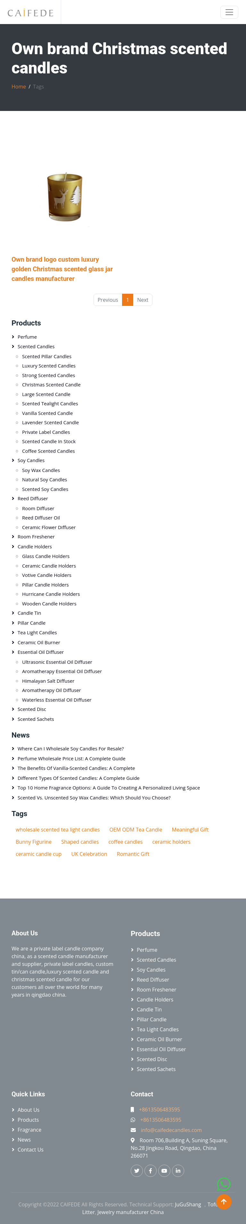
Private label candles (46, 432)
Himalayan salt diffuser (48, 681)
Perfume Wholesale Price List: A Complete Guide (72, 758)
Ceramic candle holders (49, 565)
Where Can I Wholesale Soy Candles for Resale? (71, 748)
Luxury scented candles (49, 365)
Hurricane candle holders (51, 594)
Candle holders (35, 546)
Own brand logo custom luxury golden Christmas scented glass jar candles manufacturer (62, 269)
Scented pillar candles (46, 356)
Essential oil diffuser (41, 652)
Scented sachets (36, 719)
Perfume (27, 336)
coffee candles (125, 841)
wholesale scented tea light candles (58, 829)
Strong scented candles (48, 375)
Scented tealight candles (50, 403)
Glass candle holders (46, 556)
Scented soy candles (45, 489)
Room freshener (36, 536)
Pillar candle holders (45, 584)
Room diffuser (38, 508)
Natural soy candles (44, 479)
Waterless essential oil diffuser (57, 699)
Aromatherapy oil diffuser (51, 690)
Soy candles (31, 460)
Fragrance (29, 1129)
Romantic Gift (133, 853)
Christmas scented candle (51, 384)
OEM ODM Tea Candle (135, 829)
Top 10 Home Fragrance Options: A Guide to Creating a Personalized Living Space (109, 787)
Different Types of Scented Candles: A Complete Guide (79, 778)
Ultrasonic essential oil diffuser (57, 662)
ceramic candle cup (39, 853)
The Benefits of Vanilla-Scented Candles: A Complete (76, 768)
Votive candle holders (46, 575)
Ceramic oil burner (39, 642)
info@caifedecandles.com (171, 1130)
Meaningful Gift (190, 829)
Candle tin (29, 613)
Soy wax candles (41, 470)
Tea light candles (37, 632)
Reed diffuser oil (41, 517)
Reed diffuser (33, 498)
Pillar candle (31, 623)
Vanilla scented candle (47, 413)
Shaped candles (80, 841)
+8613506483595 (159, 1109)
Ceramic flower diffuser (49, 527)
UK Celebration (89, 853)
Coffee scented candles (48, 451)
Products (26, 323)
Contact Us (31, 1149)
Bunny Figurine (34, 841)
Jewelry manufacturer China (130, 1212)
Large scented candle (46, 394)
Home (19, 86)
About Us (29, 1109)
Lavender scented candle (50, 422)
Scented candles (36, 346)
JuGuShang (188, 1204)
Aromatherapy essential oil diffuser (62, 671)
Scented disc (32, 709)
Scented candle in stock (49, 441)
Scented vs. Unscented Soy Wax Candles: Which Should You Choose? (94, 797)
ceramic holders (171, 841)
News (21, 735)
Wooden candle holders (49, 603)
